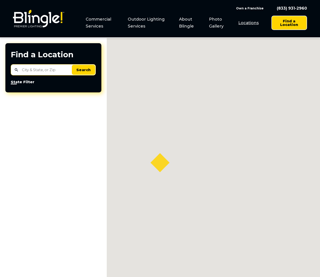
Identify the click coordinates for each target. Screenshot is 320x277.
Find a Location (289, 23)
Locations (248, 22)
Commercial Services (98, 23)
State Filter (22, 82)
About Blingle (186, 23)
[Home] (38, 19)
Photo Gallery (216, 23)
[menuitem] (104, 22)
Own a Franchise (250, 8)
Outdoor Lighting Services (146, 23)
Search (83, 70)
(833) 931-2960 (292, 8)
